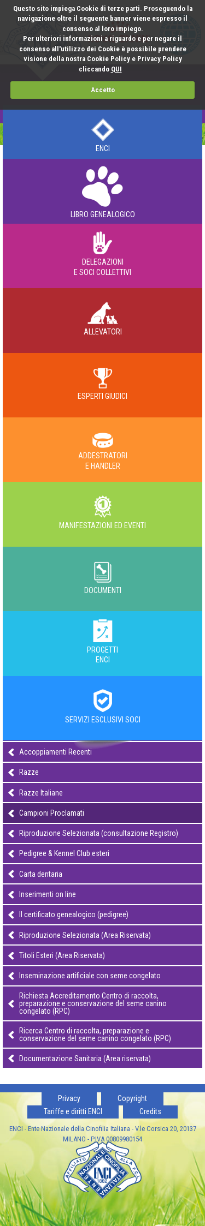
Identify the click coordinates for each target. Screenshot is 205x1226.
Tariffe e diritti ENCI (73, 1111)
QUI (116, 69)
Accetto (103, 90)
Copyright (132, 1098)
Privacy (69, 1098)
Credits (150, 1111)
